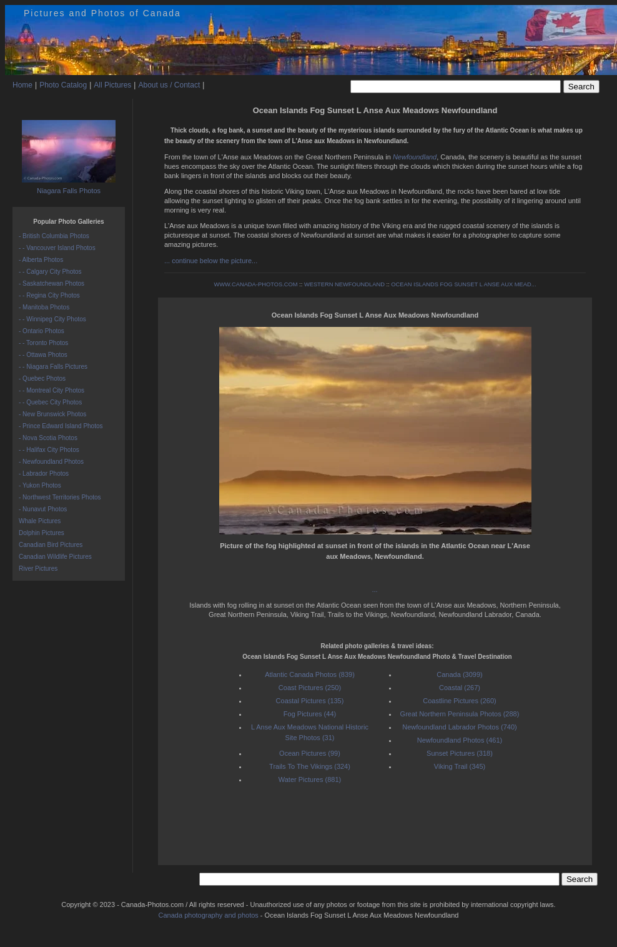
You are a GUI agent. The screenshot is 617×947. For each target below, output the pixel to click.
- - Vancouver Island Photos (57, 247)
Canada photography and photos (209, 915)
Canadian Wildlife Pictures (55, 556)
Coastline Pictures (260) (459, 700)
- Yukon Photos (40, 485)
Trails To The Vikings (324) (309, 766)
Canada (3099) (459, 674)
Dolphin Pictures (41, 532)
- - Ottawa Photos (43, 354)
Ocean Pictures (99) (309, 753)
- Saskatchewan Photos (51, 283)
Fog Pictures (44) (310, 714)
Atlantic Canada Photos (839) (310, 674)
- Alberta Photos (41, 259)
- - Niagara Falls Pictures (53, 366)
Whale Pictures (40, 521)
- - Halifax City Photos (49, 449)
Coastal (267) (459, 687)
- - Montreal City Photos (51, 390)
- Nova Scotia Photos (48, 437)
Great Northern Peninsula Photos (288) (460, 714)
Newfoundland (415, 157)
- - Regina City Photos (49, 295)
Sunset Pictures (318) (460, 753)
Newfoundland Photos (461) (459, 740)
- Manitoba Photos (44, 307)
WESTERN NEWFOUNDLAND (344, 284)
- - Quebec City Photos (50, 402)
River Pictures (38, 568)
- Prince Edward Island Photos (61, 426)
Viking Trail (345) (459, 766)
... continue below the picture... (210, 260)
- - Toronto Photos (43, 342)
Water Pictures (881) (310, 779)
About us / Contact (169, 85)
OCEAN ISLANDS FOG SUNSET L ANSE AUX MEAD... (463, 284)
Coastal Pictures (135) (310, 700)
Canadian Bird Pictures (50, 544)
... (375, 589)
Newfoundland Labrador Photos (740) (459, 727)
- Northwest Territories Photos (60, 497)
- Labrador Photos (44, 473)
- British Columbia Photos (54, 236)
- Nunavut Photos (43, 509)
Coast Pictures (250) (310, 687)
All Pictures (112, 85)
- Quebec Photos (42, 378)
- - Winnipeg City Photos (52, 319)
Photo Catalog (63, 85)
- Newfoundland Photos (51, 461)
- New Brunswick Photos (52, 414)
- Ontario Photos (41, 331)
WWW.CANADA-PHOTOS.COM (255, 284)
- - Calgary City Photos (50, 271)
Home (22, 85)
